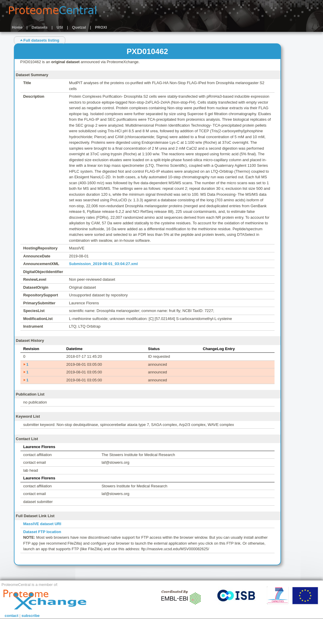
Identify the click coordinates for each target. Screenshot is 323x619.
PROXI (101, 27)
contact (11, 615)
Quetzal (79, 27)
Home (17, 27)
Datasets (40, 27)
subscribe (31, 615)
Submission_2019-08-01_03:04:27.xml (103, 264)
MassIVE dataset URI (42, 524)
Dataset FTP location (42, 532)
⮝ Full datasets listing (39, 40)
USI (60, 27)
